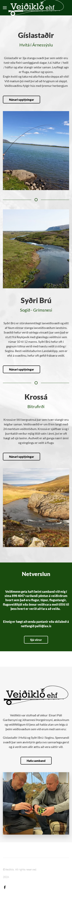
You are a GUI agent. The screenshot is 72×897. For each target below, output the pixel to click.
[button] (5, 7)
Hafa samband (36, 760)
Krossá (34, 396)
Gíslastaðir (36, 35)
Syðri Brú (34, 300)
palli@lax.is (43, 626)
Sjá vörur (36, 639)
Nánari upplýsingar (21, 99)
